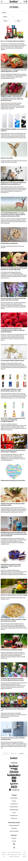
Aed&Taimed (14, 803)
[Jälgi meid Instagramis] (14, 844)
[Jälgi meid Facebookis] (14, 848)
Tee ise (14, 812)
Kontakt (14, 841)
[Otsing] (24, 2)
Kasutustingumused (14, 825)
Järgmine (21, 753)
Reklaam (14, 838)
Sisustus (14, 801)
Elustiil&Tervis (14, 815)
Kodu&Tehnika (14, 798)
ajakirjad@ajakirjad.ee (12, 854)
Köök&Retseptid (14, 809)
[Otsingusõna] (14, 12)
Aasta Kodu (14, 818)
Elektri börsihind (14, 831)
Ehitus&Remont (14, 806)
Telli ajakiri (14, 828)
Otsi (18, 20)
